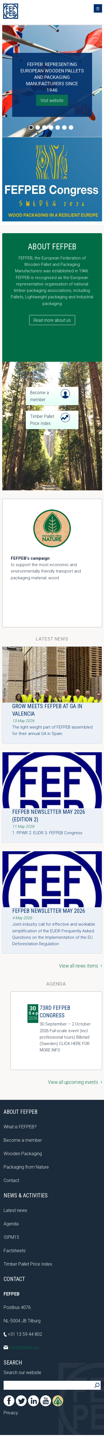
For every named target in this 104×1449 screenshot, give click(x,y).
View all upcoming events (75, 1082)
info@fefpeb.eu (21, 1347)
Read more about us (52, 320)
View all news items (80, 966)
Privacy (11, 1412)
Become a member (23, 1140)
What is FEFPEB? (20, 1126)
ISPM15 (11, 1237)
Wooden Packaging (23, 1153)
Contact (11, 1180)
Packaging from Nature (26, 1167)
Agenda (11, 1223)
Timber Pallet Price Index (28, 1264)
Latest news (15, 1210)
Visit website (52, 100)
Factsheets (15, 1250)
